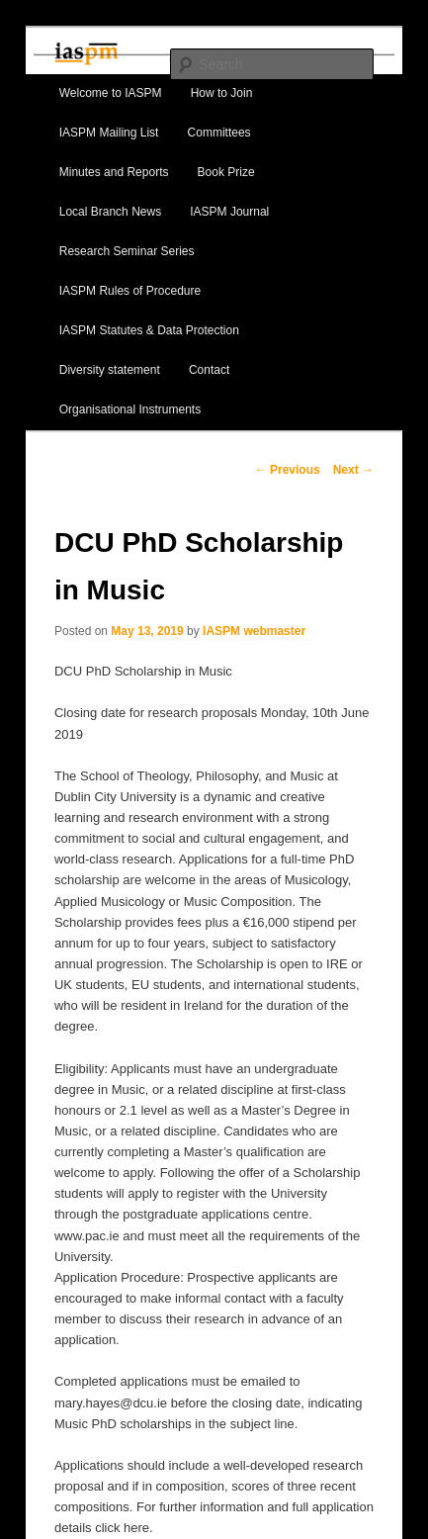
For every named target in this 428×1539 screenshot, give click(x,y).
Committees (219, 132)
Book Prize (226, 172)
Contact (209, 370)
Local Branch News (110, 212)
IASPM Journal (229, 212)
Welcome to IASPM (110, 93)
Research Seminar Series (127, 251)
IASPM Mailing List (109, 132)
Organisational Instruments (130, 409)
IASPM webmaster (254, 631)
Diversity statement (109, 370)
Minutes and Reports (114, 172)
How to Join (222, 93)
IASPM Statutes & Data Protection (149, 330)
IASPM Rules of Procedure (130, 291)
